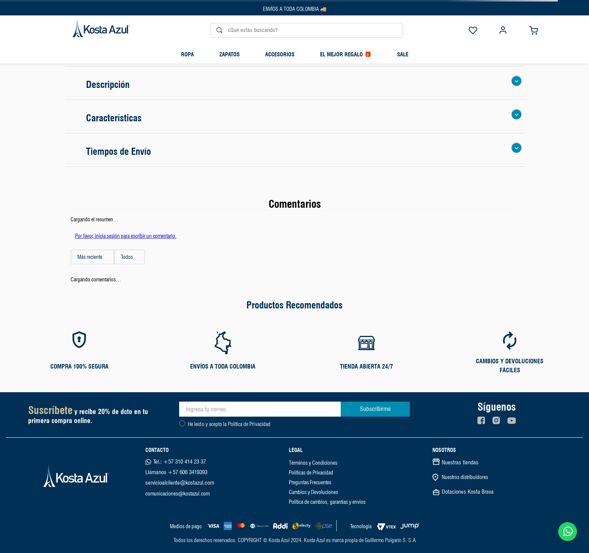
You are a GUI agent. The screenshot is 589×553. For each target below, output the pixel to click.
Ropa (187, 54)
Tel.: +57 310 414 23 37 (179, 461)
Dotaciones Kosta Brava (468, 491)
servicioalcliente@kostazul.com (179, 482)
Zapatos (229, 54)
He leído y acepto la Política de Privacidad (229, 424)
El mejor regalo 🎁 (346, 54)
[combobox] (294, 30)
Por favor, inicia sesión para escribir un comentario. (126, 236)
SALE (402, 54)
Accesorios (279, 54)
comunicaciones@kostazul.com (177, 494)
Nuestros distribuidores (465, 477)
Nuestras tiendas (460, 462)
